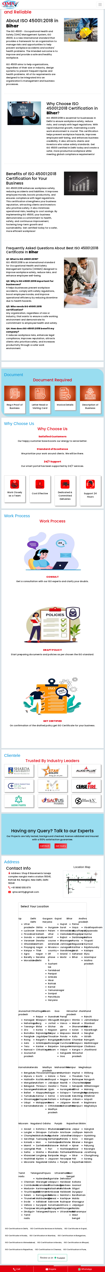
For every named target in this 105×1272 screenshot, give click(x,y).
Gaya (75, 927)
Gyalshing (89, 1135)
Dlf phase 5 (51, 957)
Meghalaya (90, 1105)
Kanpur (28, 950)
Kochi (39, 1076)
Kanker (40, 1046)
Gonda (28, 937)
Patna (75, 924)
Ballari (27, 1092)
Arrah (75, 950)
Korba (39, 1029)
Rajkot (63, 937)
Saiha (27, 1152)
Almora (64, 1205)
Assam (52, 1049)
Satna (51, 1096)
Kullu (74, 1036)
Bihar (75, 957)
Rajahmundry (91, 947)
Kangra (76, 1049)
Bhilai (39, 1026)
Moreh (75, 1102)
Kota (75, 1138)
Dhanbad (89, 1023)
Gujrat (63, 924)
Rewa (51, 1102)
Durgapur (77, 1191)
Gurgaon (48, 918)
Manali (76, 1023)
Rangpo (88, 1142)
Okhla (39, 927)
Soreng (88, 1158)
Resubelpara (91, 1092)
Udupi (27, 1102)
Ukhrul (75, 1089)
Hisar (51, 980)
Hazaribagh (90, 1029)
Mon (38, 1142)
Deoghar (89, 1033)
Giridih (87, 1036)
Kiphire (40, 1158)
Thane (63, 1086)
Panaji (63, 1016)
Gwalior (52, 1086)
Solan (75, 1029)
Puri (50, 1148)
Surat (63, 927)
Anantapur (90, 957)
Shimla (76, 1020)
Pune (62, 1076)
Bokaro (88, 1026)
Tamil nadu (27, 1216)
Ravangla (89, 1148)
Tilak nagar (39, 952)
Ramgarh (89, 1039)
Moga (63, 1155)
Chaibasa (89, 1046)
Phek (38, 1148)
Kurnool (88, 943)
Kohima (40, 1129)
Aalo (26, 1043)
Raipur (39, 1016)
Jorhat (52, 1023)
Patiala (64, 1138)
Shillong (88, 1072)
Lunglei (28, 1132)
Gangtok (89, 1129)
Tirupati (88, 940)
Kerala (39, 1105)
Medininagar (91, 1043)
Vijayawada (90, 930)
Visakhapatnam (93, 927)
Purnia (75, 940)
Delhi (33, 918)
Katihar (76, 947)
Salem (27, 1195)
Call (16, 1269)
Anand (63, 953)
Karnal (51, 986)
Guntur (88, 934)
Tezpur (52, 1033)
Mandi (75, 1033)
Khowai (52, 1198)
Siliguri (76, 1188)
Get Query (61, 846)
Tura (86, 1076)
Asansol (76, 1185)
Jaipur (75, 1129)
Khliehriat (89, 1096)
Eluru (86, 953)
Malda (75, 1198)
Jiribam (76, 1099)
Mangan (88, 1138)
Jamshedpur (91, 1020)
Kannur (40, 1096)
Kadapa (88, 950)
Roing (27, 1039)
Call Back (44, 846)
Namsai (28, 1049)
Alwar (75, 1148)
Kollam (40, 1082)
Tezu (26, 1046)
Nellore (88, 937)
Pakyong (89, 1145)
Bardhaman (78, 1195)
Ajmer (75, 1145)
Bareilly (28, 957)
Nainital (64, 1195)
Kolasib (28, 1142)
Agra (26, 953)
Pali (74, 1158)
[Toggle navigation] (100, 4)
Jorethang (90, 1152)
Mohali (64, 1145)
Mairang (89, 1089)
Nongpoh (89, 1079)
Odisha (52, 1162)
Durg (38, 1023)
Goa (62, 1056)
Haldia (75, 1208)
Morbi (63, 957)
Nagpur (64, 1079)
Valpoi (63, 1049)
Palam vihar (51, 932)
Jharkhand (90, 1049)
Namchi (88, 1132)
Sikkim (87, 1162)
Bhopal (52, 1079)
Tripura (52, 1211)
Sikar (75, 1155)
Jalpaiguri (78, 1205)
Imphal (76, 1072)
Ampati (88, 1099)
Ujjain (51, 1089)
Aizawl (27, 1129)
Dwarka (40, 940)
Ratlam (52, 1099)
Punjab (64, 1162)
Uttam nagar (39, 945)
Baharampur (79, 1211)
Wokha (40, 1152)
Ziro (26, 1029)
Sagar (51, 1092)
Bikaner (76, 1142)
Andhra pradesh (89, 962)
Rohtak (52, 983)
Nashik (64, 1082)
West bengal (76, 1216)
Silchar (52, 1026)
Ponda (63, 1036)
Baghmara (90, 1102)
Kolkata (76, 1181)
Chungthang (91, 1155)
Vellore (28, 1205)
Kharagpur (78, 1201)
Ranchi (88, 1016)
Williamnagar (91, 1086)
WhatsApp (85, 1269)
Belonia (52, 1195)
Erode (27, 1201)
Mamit (27, 1145)
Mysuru (28, 1076)
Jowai (87, 1082)
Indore (51, 1076)
